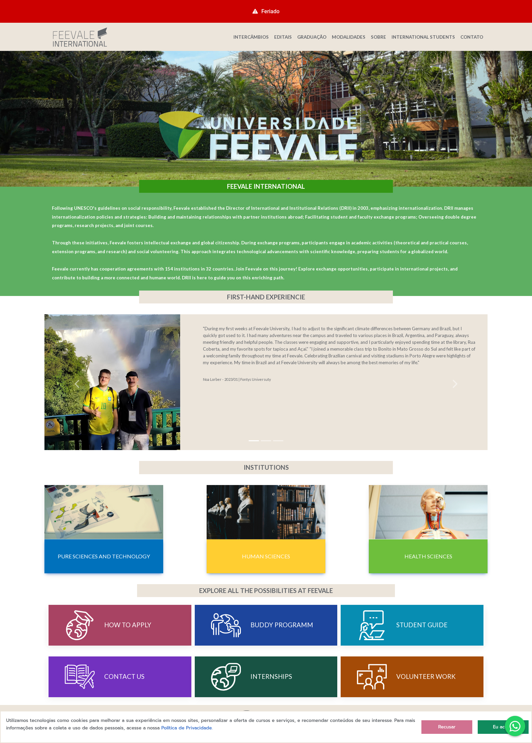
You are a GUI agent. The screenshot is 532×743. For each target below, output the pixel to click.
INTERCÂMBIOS (251, 37)
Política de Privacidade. (187, 727)
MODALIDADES (348, 37)
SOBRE (378, 37)
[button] (77, 382)
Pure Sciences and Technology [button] (104, 556)
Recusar (446, 726)
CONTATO (471, 37)
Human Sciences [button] (266, 556)
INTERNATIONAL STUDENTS (423, 37)
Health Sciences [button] (428, 556)
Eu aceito (503, 726)
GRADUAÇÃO (311, 37)
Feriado (266, 11)
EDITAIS (283, 37)
